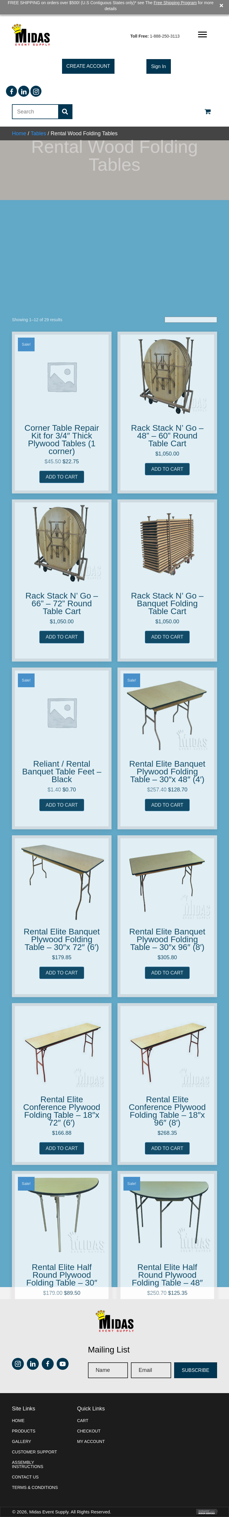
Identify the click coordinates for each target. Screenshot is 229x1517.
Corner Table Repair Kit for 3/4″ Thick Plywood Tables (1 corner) (61, 761)
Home (19, 117)
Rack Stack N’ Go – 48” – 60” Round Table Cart (167, 757)
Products (23, 1415)
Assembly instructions (27, 1448)
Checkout (88, 1415)
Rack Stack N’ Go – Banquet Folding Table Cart (167, 925)
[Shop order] (191, 641)
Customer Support (34, 1435)
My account (91, 1425)
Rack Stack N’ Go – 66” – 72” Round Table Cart (61, 925)
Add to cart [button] (62, 798)
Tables (38, 117)
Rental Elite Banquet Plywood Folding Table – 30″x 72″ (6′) (62, 1261)
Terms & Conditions (35, 1471)
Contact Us (25, 1460)
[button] (202, 18)
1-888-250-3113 (165, 20)
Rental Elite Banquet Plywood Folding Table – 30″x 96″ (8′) (167, 1261)
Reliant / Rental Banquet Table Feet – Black (61, 1093)
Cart (82, 1404)
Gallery (21, 1425)
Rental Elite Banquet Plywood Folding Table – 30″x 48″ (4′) (167, 1093)
